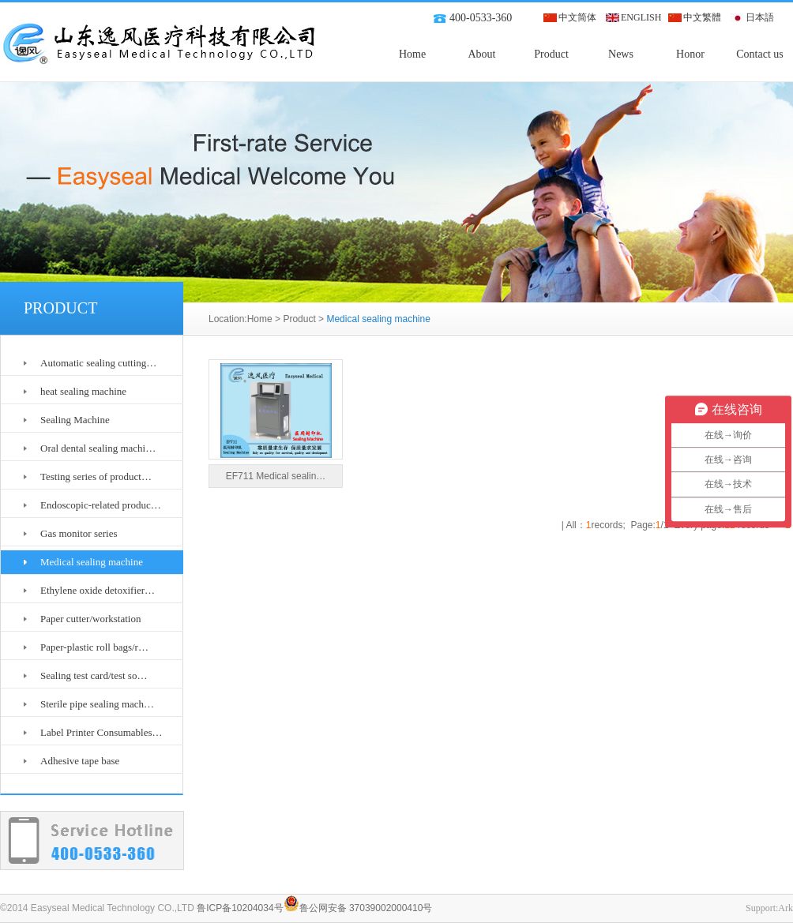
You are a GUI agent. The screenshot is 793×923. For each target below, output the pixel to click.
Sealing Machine (75, 420)
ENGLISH (641, 17)
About (482, 54)
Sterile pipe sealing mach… (97, 704)
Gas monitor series (78, 533)
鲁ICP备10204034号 (240, 908)
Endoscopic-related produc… (100, 505)
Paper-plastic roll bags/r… (94, 647)
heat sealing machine (83, 391)
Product (551, 54)
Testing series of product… (96, 476)
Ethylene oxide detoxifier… (97, 590)
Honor (690, 54)
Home (412, 54)
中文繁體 (702, 17)
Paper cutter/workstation (90, 619)
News (620, 54)
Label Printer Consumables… (101, 732)
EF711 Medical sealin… (276, 476)
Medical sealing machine (91, 562)
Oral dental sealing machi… (98, 448)
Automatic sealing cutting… (98, 363)
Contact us (760, 54)
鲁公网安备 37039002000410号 (358, 908)
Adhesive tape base (79, 761)
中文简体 (577, 17)
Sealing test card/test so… (93, 675)
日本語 (760, 17)
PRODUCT (60, 308)
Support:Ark (769, 908)
